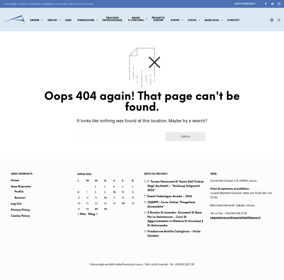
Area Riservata (245, 4)
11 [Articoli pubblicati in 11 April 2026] (123, 192)
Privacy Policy (20, 210)
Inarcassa (211, 20)
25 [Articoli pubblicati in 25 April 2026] (123, 203)
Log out (16, 203)
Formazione (86, 20)
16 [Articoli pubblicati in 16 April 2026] (105, 197)
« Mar (81, 214)
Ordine (34, 20)
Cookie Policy (20, 216)
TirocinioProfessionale (112, 19)
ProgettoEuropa (158, 19)
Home (15, 180)
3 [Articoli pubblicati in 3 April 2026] (113, 186)
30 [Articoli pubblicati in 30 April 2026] (105, 208)
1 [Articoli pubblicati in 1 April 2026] (95, 186)
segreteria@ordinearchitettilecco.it (235, 217)
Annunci (20, 198)
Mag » (93, 214)
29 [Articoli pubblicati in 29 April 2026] (96, 208)
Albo (68, 20)
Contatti (233, 20)
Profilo (19, 191)
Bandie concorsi (136, 19)
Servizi (52, 20)
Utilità (192, 20)
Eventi (175, 20)
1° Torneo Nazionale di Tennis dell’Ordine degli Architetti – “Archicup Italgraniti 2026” (175, 186)
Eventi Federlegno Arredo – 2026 (169, 196)
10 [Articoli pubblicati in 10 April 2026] (114, 192)
